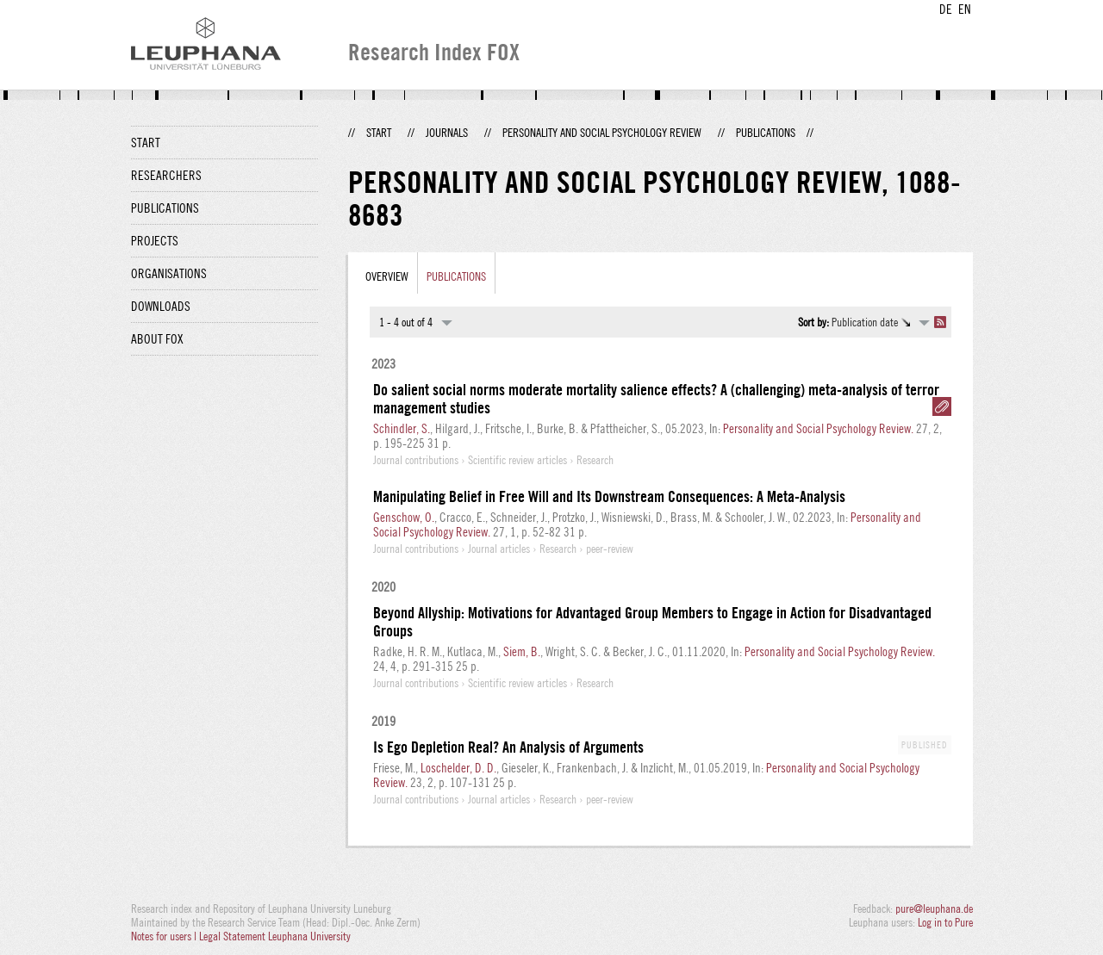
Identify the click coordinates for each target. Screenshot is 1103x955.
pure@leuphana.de (934, 908)
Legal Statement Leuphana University (275, 936)
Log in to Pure (945, 922)
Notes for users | (165, 936)
